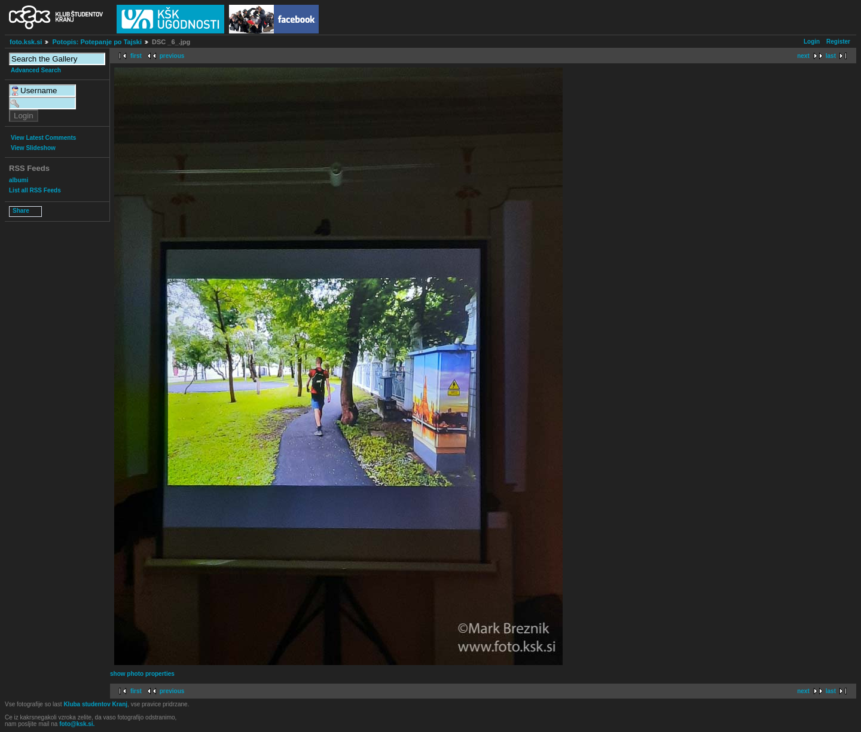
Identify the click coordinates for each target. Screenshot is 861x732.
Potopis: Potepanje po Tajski (97, 41)
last (831, 56)
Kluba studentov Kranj (95, 704)
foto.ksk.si (26, 41)
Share (21, 210)
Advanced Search (36, 70)
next (803, 56)
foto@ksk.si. (76, 724)
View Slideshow (33, 148)
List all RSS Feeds (35, 190)
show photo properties (142, 673)
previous (172, 56)
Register (838, 41)
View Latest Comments (43, 137)
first (136, 56)
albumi (18, 180)
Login (812, 41)
